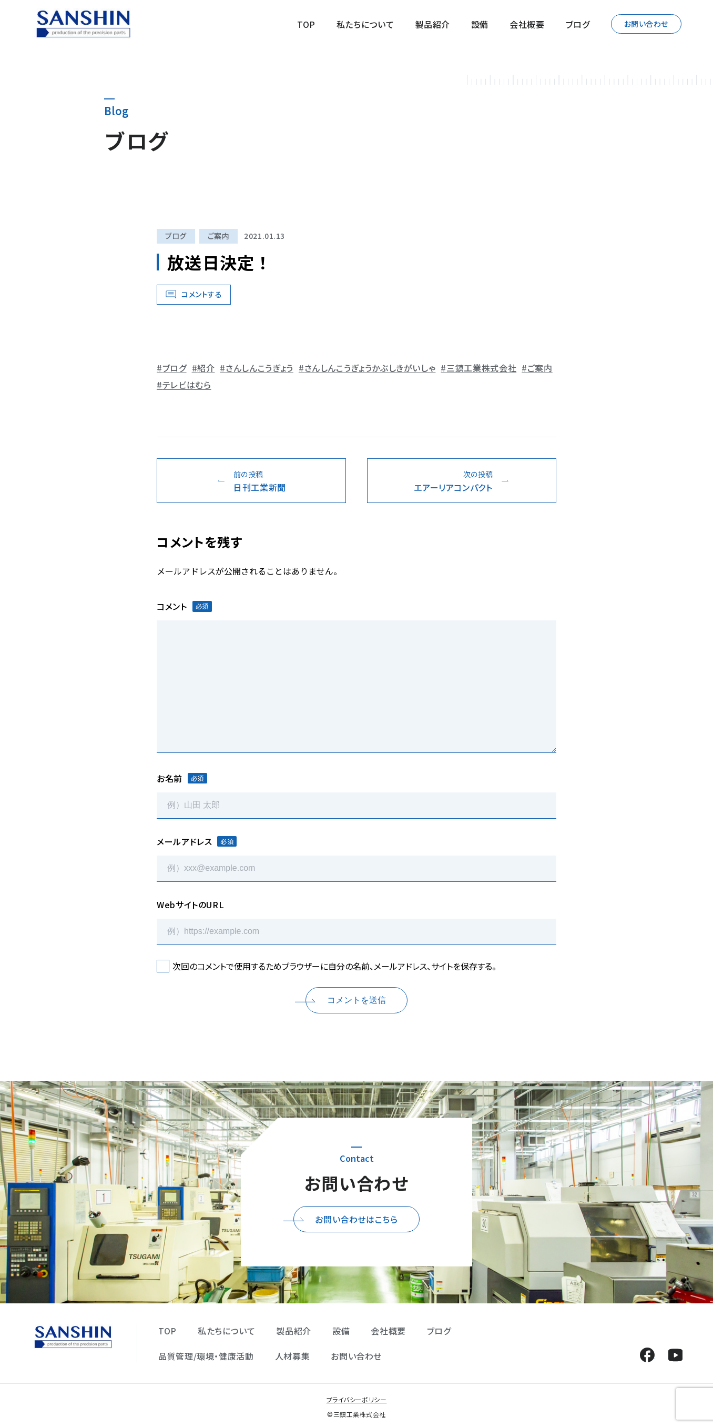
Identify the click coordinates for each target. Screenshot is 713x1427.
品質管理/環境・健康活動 (206, 1356)
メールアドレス (197, 841)
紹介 (206, 368)
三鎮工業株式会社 (481, 368)
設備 (479, 24)
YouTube (675, 1355)
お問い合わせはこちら (356, 1219)
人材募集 (292, 1356)
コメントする (201, 294)
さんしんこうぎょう (259, 368)
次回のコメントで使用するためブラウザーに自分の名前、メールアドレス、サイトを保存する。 (334, 966)
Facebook (647, 1355)
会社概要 (527, 24)
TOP (306, 24)
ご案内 (219, 235)
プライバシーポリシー (357, 1399)
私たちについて (365, 24)
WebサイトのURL (190, 904)
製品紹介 (432, 24)
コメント (184, 606)
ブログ (578, 24)
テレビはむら (186, 384)
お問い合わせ (646, 23)
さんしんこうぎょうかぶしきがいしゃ (370, 368)
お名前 (182, 778)
